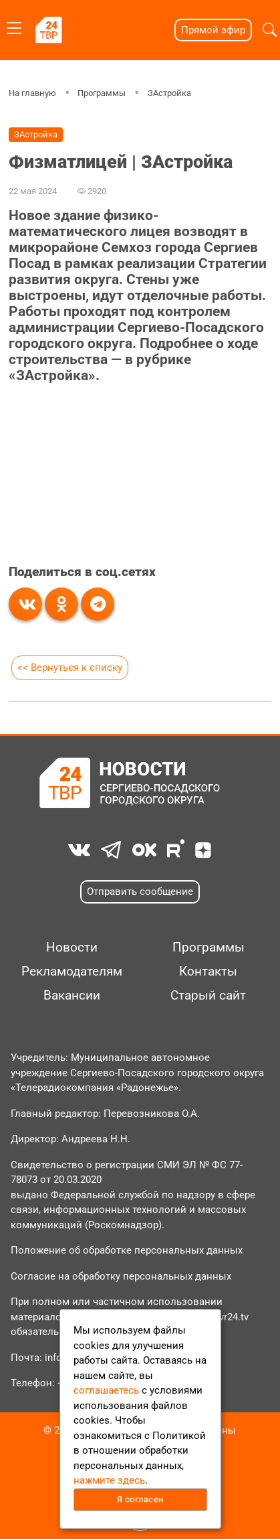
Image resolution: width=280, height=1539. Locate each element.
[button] (270, 30)
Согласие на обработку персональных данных (121, 1276)
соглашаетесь (106, 1390)
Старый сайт (208, 995)
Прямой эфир (213, 30)
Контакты (208, 971)
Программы (102, 93)
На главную (32, 93)
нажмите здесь (109, 1480)
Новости (72, 947)
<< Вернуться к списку (69, 667)
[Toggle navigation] (14, 25)
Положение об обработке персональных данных (127, 1250)
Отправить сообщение (140, 892)
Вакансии (71, 995)
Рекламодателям (71, 971)
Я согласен (140, 1499)
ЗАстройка (169, 93)
